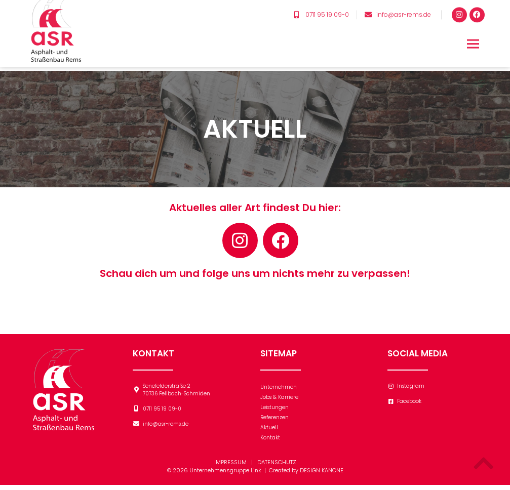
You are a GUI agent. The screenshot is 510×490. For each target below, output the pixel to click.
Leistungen (274, 412)
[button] (473, 31)
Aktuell (269, 432)
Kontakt (270, 442)
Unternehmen (278, 392)
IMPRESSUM (230, 467)
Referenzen (274, 422)
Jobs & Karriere (279, 402)
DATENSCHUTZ (276, 467)
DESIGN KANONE (321, 475)
